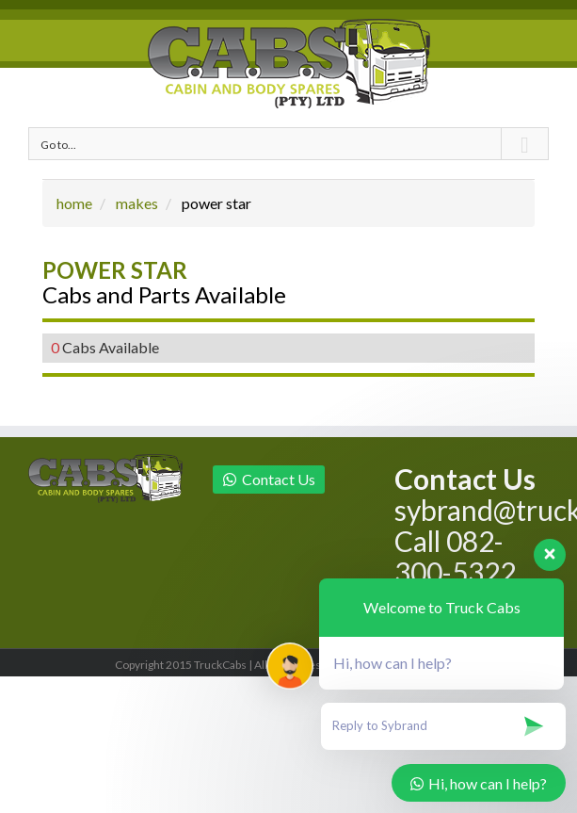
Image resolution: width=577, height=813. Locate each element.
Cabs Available (105, 347)
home (74, 203)
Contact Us (268, 479)
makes (137, 203)
